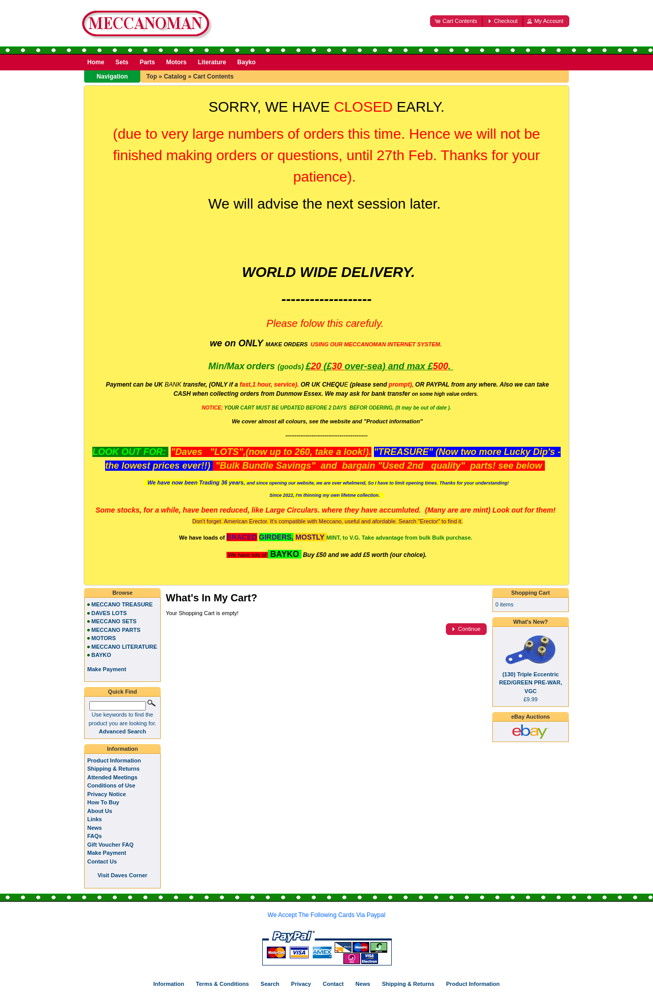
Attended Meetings (112, 777)
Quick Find (122, 692)
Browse (122, 593)
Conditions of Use (111, 785)
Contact (333, 984)
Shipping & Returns (113, 769)
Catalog (175, 76)
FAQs (94, 836)
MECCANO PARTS (115, 630)
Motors (176, 62)
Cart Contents (213, 76)
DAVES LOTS (109, 613)
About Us (99, 811)
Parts (147, 62)
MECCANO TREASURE (122, 604)
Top (151, 76)
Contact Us (102, 861)
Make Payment (106, 853)
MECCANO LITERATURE (124, 647)
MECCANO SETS (114, 621)
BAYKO (101, 655)
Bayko (246, 62)
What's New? (530, 622)
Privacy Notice (106, 794)
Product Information (114, 760)
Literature (212, 62)
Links (94, 819)
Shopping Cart (530, 593)
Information (122, 749)
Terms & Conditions (222, 984)
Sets (121, 62)
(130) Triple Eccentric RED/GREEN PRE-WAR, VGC (530, 682)
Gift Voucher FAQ (110, 845)
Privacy (301, 984)
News (94, 828)
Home (95, 62)
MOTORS (103, 638)
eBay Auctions (530, 717)
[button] (456, 21)
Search (270, 984)
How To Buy (103, 802)
